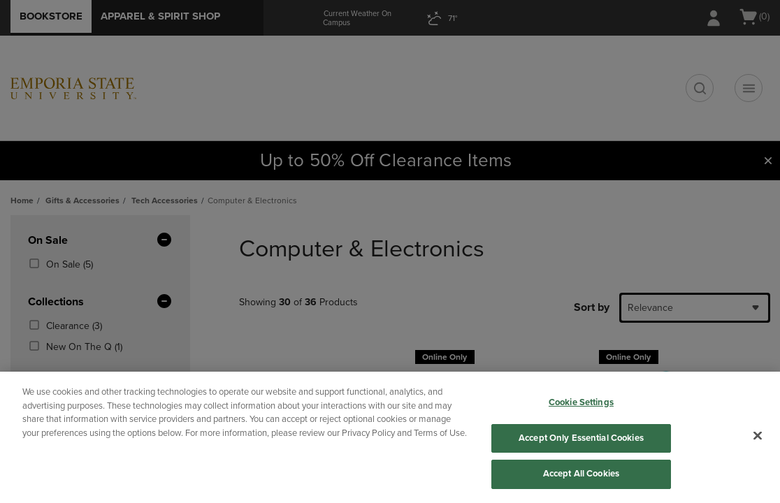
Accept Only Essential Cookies (581, 438)
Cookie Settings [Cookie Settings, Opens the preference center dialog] (581, 402)
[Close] (757, 436)
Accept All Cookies (581, 473)
